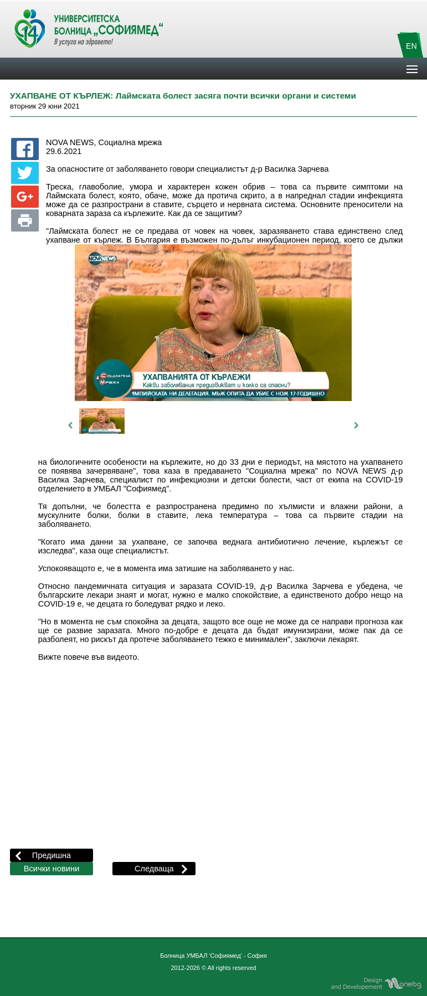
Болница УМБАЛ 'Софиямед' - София (213, 955)
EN (411, 46)
